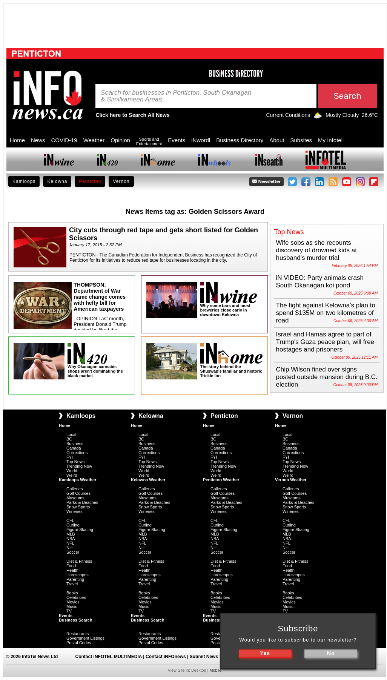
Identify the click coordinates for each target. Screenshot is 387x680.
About (276, 140)
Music (71, 606)
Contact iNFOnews (166, 656)
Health (72, 570)
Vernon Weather (291, 479)
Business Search (75, 620)
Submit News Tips (209, 656)
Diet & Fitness (79, 561)
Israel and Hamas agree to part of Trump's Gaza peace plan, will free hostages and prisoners (325, 342)
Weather (93, 140)
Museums (75, 498)
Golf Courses (78, 493)
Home (17, 140)
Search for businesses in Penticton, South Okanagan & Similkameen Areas (176, 96)
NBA (70, 538)
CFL (70, 520)
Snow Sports (78, 507)
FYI (69, 457)
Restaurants (77, 633)
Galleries (74, 489)
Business (74, 443)
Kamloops (23, 181)
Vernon (121, 181)
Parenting (75, 579)
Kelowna (57, 181)
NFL (70, 543)
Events (176, 140)
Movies (73, 602)
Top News (75, 461)
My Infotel (330, 140)
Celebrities (76, 597)
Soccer (72, 552)
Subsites (301, 140)
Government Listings (85, 638)
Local (71, 434)
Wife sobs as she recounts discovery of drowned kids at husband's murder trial (316, 250)
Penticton (90, 181)
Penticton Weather (221, 479)
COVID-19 (64, 140)
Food (71, 565)
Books (72, 593)
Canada (73, 448)
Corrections (77, 452)
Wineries (74, 511)
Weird (71, 475)
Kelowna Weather (148, 479)
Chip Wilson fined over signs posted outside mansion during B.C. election (327, 377)
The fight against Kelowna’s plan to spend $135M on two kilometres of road (325, 313)
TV (69, 611)
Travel (72, 584)
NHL (70, 547)
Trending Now (79, 466)
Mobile (215, 670)
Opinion (120, 140)
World (71, 470)
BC (69, 439)
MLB (70, 534)
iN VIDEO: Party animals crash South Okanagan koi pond (320, 281)
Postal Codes (78, 642)
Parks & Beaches (82, 502)
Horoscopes (77, 575)
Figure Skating (79, 529)
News (38, 140)
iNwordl (200, 140)
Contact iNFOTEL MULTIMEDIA (108, 656)
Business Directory (239, 140)
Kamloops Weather (77, 479)
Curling (73, 525)
